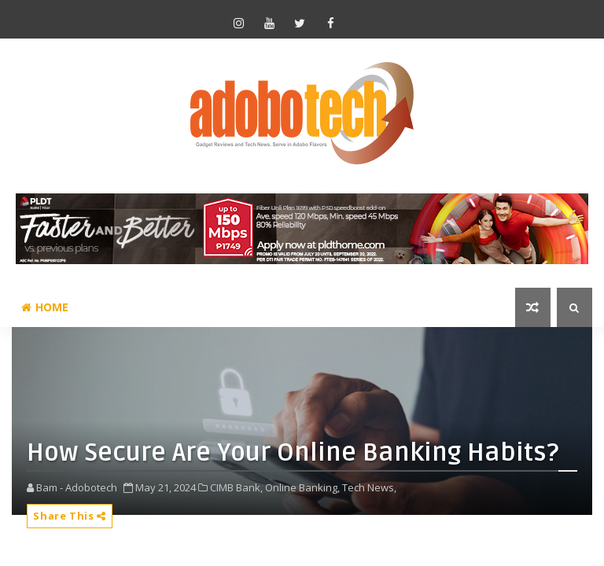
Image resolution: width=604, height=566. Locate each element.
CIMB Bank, (236, 487)
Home (44, 307)
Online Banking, (302, 487)
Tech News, (369, 487)
